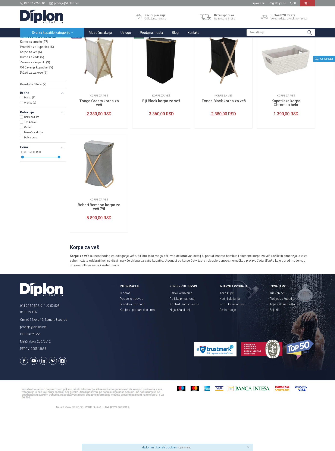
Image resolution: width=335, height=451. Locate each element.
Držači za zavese (33, 110)
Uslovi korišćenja (181, 330)
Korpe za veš (31, 89)
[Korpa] (307, 4)
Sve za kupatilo (51, 42)
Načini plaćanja (229, 336)
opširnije (184, 447)
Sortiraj (229, 50)
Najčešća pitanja (180, 347)
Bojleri (273, 347)
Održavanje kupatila (36, 105)
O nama (125, 330)
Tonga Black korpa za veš (223, 138)
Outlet (27, 164)
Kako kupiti (226, 330)
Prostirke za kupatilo (37, 84)
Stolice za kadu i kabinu (38, 74)
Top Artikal (30, 159)
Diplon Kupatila (29, 42)
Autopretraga (211, 50)
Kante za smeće (34, 79)
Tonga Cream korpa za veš (99, 140)
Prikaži (269, 50)
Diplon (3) (29, 135)
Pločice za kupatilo (281, 336)
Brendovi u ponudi (132, 341)
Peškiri (27, 63)
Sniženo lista (31, 154)
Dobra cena (31, 175)
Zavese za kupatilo (35, 99)
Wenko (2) (30, 140)
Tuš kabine (276, 330)
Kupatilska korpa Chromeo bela (286, 140)
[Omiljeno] (293, 3)
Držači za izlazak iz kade (38, 69)
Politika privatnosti (182, 336)
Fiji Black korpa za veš (161, 138)
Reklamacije (227, 347)
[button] (281, 32)
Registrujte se (277, 3)
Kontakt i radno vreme (184, 341)
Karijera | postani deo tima (137, 347)
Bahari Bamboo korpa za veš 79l (99, 244)
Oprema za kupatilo (76, 42)
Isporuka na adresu (232, 341)
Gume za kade (32, 94)
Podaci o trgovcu (131, 336)
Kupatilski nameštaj (282, 341)
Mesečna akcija (33, 169)
